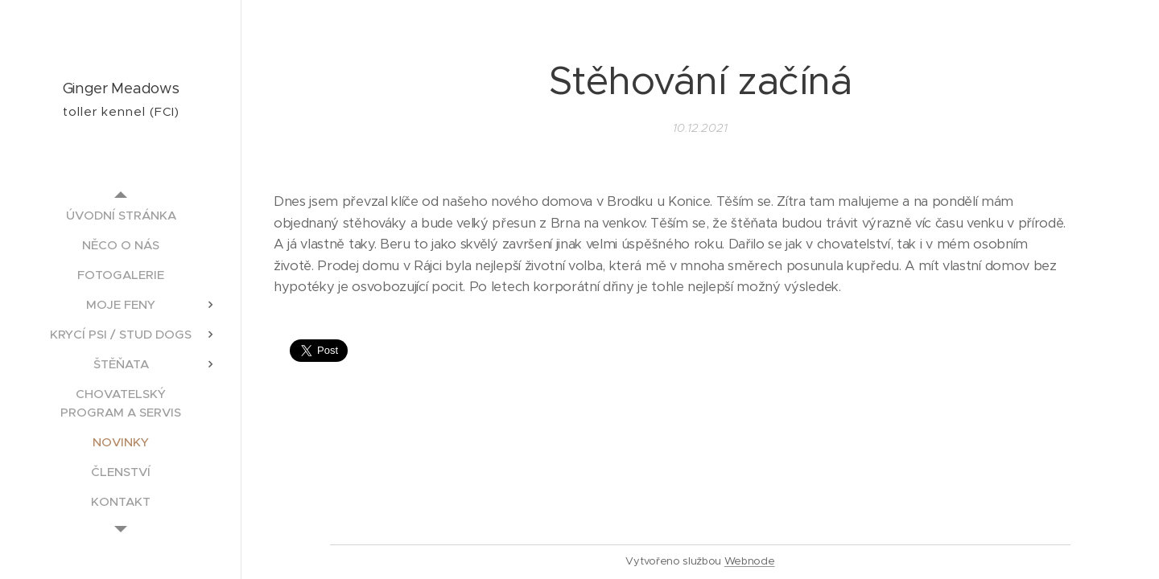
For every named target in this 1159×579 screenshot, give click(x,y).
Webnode (749, 561)
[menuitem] (121, 215)
